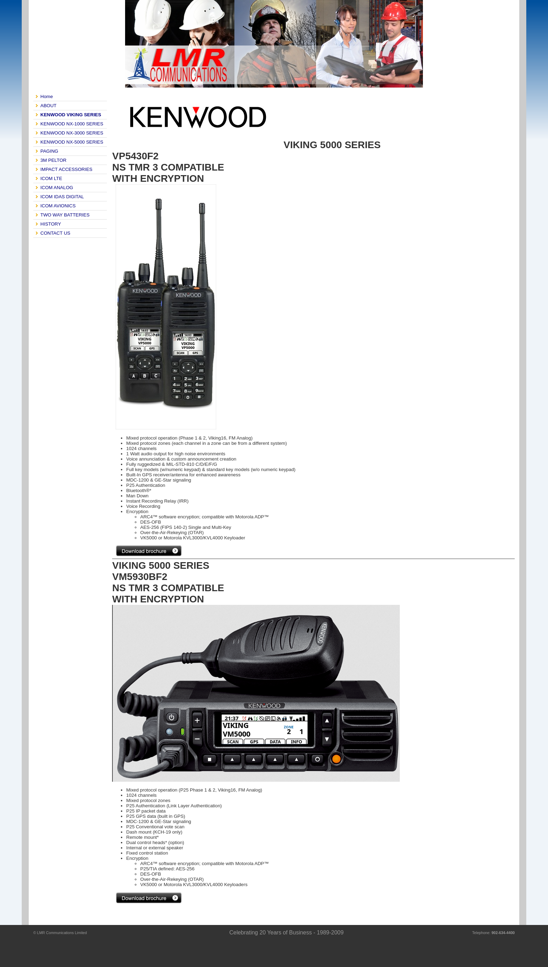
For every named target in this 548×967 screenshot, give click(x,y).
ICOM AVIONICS (57, 205)
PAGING (49, 151)
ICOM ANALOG (56, 187)
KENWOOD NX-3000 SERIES (71, 133)
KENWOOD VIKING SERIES (70, 114)
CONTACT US (55, 233)
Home (46, 96)
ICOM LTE (51, 178)
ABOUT (48, 105)
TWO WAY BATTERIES (64, 214)
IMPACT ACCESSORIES (66, 169)
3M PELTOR (53, 160)
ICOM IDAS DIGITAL (62, 196)
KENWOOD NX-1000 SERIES (71, 123)
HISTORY (50, 224)
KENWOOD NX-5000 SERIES (71, 142)
